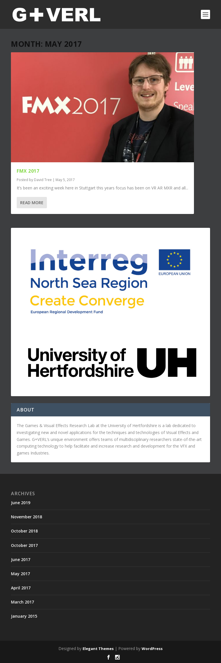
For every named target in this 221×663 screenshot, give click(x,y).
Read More (31, 202)
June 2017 (20, 559)
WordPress (152, 648)
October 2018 (24, 531)
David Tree (43, 179)
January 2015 (24, 616)
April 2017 (21, 588)
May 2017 (20, 573)
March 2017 (22, 602)
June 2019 (20, 502)
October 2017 (24, 545)
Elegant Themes (98, 648)
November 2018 (26, 516)
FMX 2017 (28, 171)
